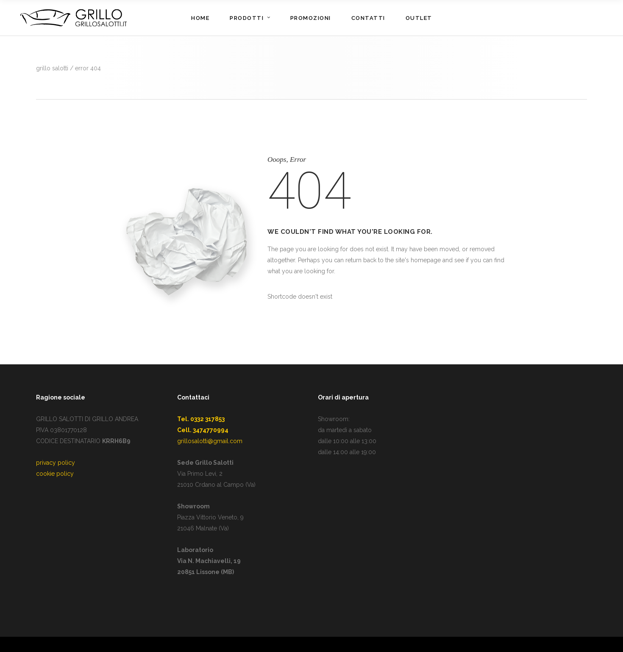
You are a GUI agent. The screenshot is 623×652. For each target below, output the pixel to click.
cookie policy (55, 473)
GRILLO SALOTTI (52, 68)
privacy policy (55, 462)
